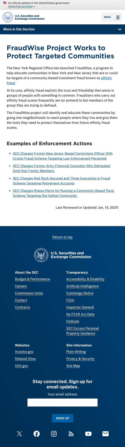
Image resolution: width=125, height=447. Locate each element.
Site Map (73, 366)
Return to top (62, 237)
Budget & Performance (32, 279)
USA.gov (21, 366)
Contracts (22, 307)
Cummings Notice (80, 293)
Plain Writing (76, 352)
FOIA (70, 300)
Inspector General (80, 307)
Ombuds (72, 321)
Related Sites (25, 359)
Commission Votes (29, 293)
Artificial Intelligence (82, 286)
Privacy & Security (80, 359)
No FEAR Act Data (80, 314)
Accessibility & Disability (85, 279)
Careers (21, 286)
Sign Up (62, 418)
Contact (21, 300)
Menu (111, 17)
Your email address (62, 394)
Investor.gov (24, 352)
